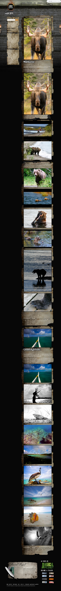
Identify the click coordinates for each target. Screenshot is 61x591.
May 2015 (9, 45)
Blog (31, 318)
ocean (37, 548)
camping (32, 319)
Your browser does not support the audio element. (54, 1)
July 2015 (9, 43)
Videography (27, 584)
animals (36, 547)
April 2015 (9, 46)
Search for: (10, 18)
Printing (37, 584)
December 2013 (10, 59)
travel (24, 549)
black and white (45, 547)
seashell (46, 548)
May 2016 (9, 36)
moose (42, 319)
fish (39, 319)
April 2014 (9, 56)
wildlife (36, 549)
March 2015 (10, 47)
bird (40, 547)
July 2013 (9, 63)
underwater (31, 549)
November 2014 (10, 50)
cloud (27, 548)
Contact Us (22, 584)
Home (7, 584)
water (46, 319)
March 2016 (10, 38)
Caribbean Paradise (32, 350)
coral (31, 548)
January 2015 (10, 49)
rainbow (40, 548)
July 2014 (9, 53)
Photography (32, 584)
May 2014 (9, 55)
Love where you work (11, 23)
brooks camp (25, 319)
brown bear (29, 319)
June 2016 (9, 35)
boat (48, 547)
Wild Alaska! (29, 62)
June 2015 (9, 44)
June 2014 (9, 54)
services (23, 3)
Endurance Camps (11, 26)
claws (34, 319)
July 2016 (9, 34)
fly (33, 548)
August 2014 (10, 52)
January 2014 (10, 58)
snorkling (49, 548)
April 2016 (9, 37)
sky (47, 548)
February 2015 (10, 48)
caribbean (25, 548)
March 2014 (10, 57)
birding (42, 547)
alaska (39, 318)
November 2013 (10, 60)
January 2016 (10, 39)
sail (41, 548)
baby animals (45, 318)
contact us (39, 3)
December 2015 (10, 40)
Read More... (34, 575)
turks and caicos (27, 549)
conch (29, 548)
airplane (36, 318)
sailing (43, 548)
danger (38, 319)
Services (10, 584)
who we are (29, 3)
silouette (44, 319)
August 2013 (10, 62)
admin (27, 320)
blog (35, 3)
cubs (36, 319)
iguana (35, 548)
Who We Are (15, 584)
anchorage (41, 318)
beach (48, 318)
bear (49, 318)
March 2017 (10, 33)
